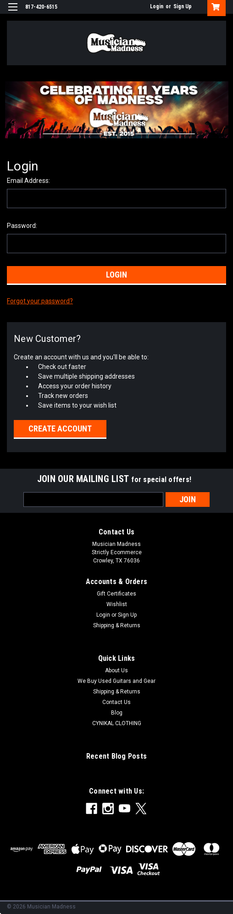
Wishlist (116, 604)
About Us (116, 670)
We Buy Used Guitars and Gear (116, 681)
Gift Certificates (116, 593)
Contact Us (116, 702)
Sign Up (182, 6)
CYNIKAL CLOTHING (116, 723)
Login (156, 6)
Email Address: (28, 180)
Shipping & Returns (116, 625)
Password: (22, 225)
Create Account (60, 428)
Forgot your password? (40, 301)
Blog (116, 713)
